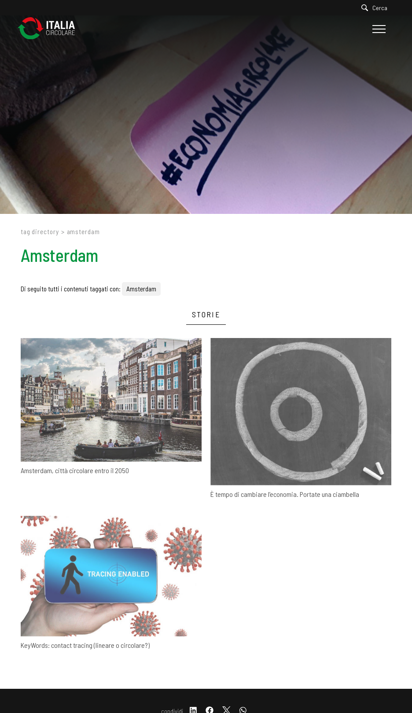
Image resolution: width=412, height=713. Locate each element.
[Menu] (377, 29)
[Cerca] (376, 7)
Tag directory (40, 231)
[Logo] (51, 28)
